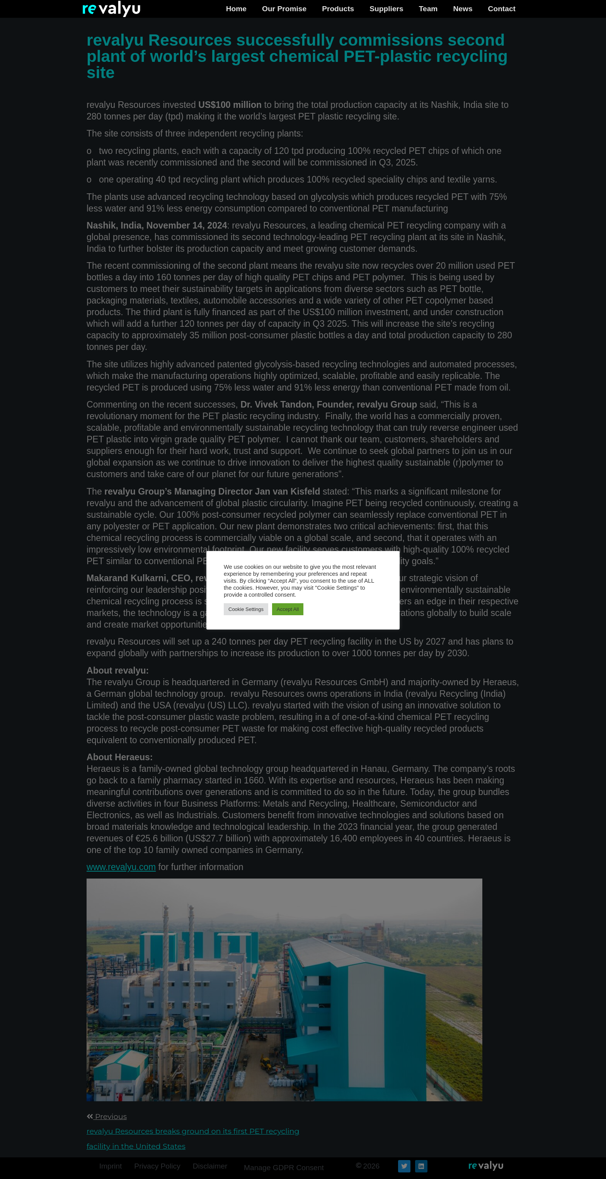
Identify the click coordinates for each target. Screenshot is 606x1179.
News (462, 9)
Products (338, 9)
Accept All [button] (288, 609)
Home (236, 9)
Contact (502, 9)
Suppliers (386, 9)
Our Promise (284, 9)
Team (428, 9)
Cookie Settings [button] (246, 609)
